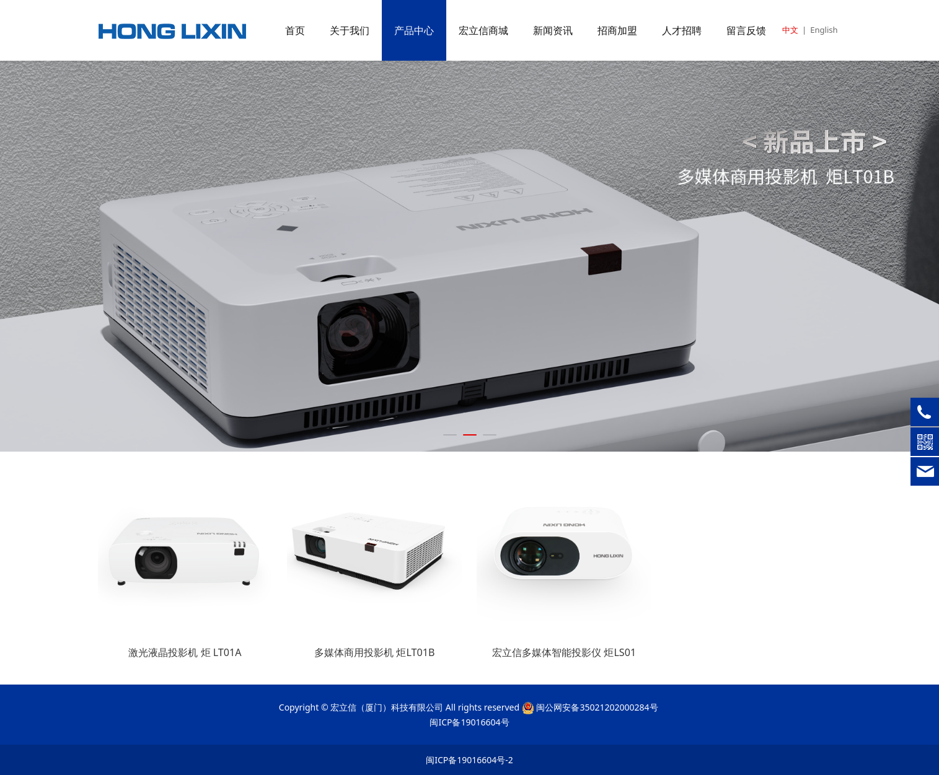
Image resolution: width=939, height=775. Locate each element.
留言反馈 (746, 30)
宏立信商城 (483, 30)
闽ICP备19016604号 (469, 722)
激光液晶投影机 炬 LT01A (184, 652)
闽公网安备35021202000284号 (597, 707)
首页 (295, 30)
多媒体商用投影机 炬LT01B (374, 652)
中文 (790, 29)
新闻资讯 (553, 30)
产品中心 (414, 30)
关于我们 (349, 30)
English (823, 29)
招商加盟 (617, 30)
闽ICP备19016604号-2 (469, 760)
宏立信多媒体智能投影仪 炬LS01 (564, 652)
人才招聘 (682, 30)
